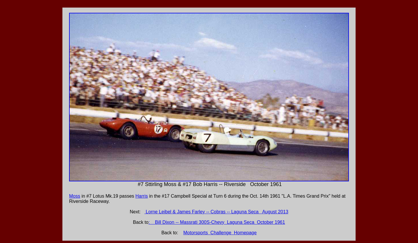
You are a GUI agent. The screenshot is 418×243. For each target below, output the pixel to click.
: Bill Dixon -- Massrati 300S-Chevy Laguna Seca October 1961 (216, 222)
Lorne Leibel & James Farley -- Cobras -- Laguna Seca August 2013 (216, 211)
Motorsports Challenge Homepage (220, 232)
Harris (142, 196)
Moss (74, 196)
